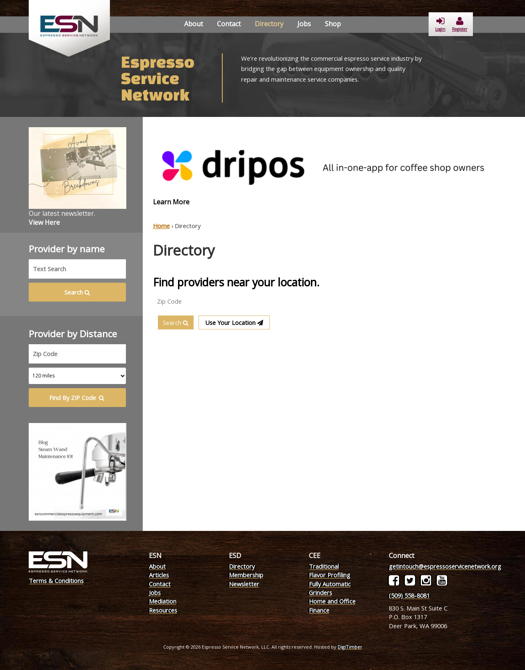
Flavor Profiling (329, 575)
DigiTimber (350, 647)
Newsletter (244, 584)
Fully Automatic (330, 584)
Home (161, 226)
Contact (229, 23)
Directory (269, 23)
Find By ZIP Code (77, 397)
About (193, 23)
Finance (319, 610)
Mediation (162, 601)
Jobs (304, 23)
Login (440, 24)
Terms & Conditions (56, 580)
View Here (44, 222)
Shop (333, 23)
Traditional (324, 566)
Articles (159, 575)
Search (176, 322)
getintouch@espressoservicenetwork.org (445, 566)
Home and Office (332, 601)
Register (459, 24)
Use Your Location (234, 322)
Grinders (320, 592)
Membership (246, 575)
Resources (163, 610)
